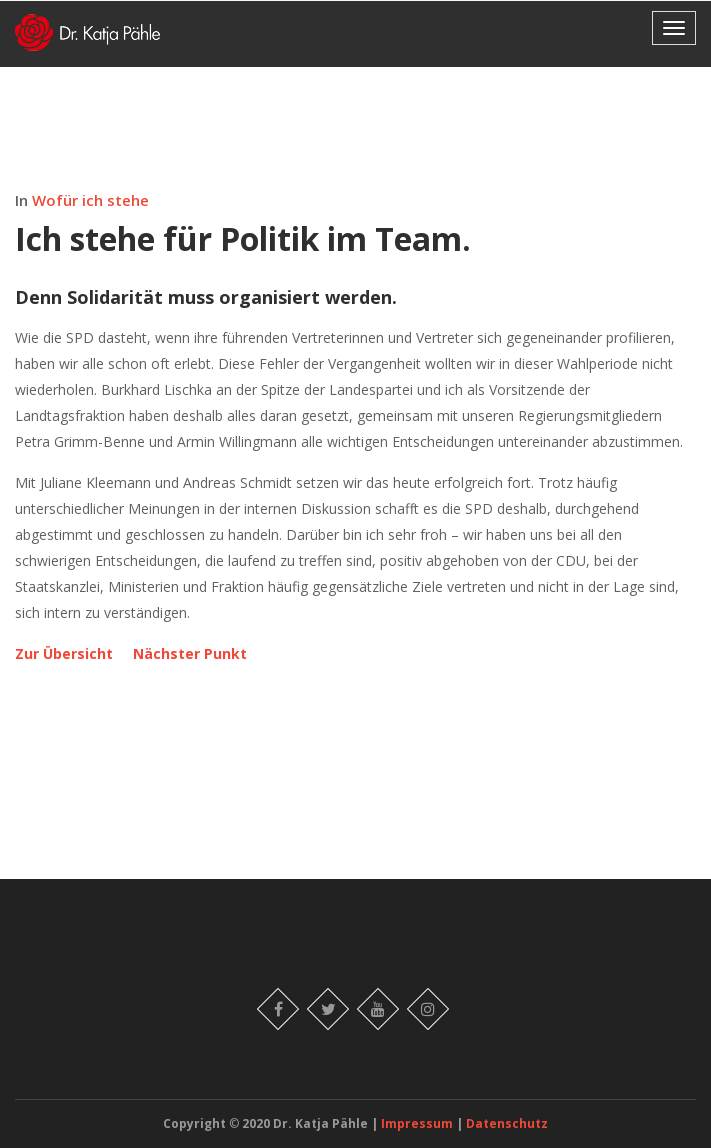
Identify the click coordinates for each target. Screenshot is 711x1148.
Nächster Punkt (190, 653)
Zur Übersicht (64, 653)
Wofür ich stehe (90, 200)
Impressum (418, 1123)
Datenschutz (507, 1123)
